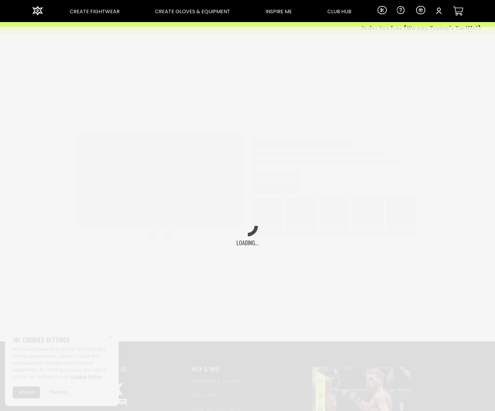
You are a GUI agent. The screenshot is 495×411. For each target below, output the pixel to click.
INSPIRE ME (278, 11)
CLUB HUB (339, 11)
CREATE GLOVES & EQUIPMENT (192, 11)
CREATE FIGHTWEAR (95, 11)
